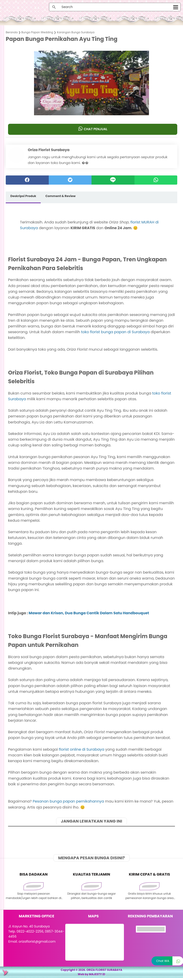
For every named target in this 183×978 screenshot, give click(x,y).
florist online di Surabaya (81, 749)
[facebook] (27, 180)
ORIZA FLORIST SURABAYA (104, 970)
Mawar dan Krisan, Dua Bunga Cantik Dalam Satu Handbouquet (89, 613)
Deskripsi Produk (23, 196)
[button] (91, 106)
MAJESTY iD (97, 974)
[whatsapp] (155, 180)
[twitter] (70, 180)
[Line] (113, 180)
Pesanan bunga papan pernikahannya (68, 801)
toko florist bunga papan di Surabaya (115, 332)
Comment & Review (60, 196)
